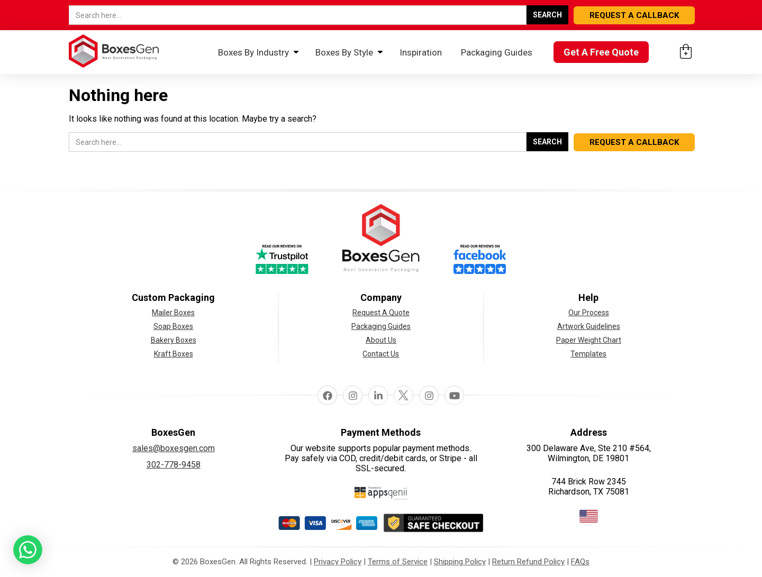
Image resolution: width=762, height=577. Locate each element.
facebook (327, 395)
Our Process (588, 312)
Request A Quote (381, 312)
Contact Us (380, 354)
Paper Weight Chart (588, 340)
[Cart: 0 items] (685, 51)
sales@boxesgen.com (173, 448)
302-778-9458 (174, 465)
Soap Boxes (173, 326)
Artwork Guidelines (588, 326)
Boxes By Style (344, 52)
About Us (381, 340)
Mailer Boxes (173, 312)
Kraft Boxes (173, 354)
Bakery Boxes (173, 340)
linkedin (377, 395)
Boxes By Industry (253, 52)
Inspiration (421, 52)
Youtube (454, 395)
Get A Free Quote (601, 52)
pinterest (428, 395)
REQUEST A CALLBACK (634, 15)
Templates (588, 354)
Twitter (403, 395)
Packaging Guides (496, 52)
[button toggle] (27, 551)
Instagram (352, 395)
